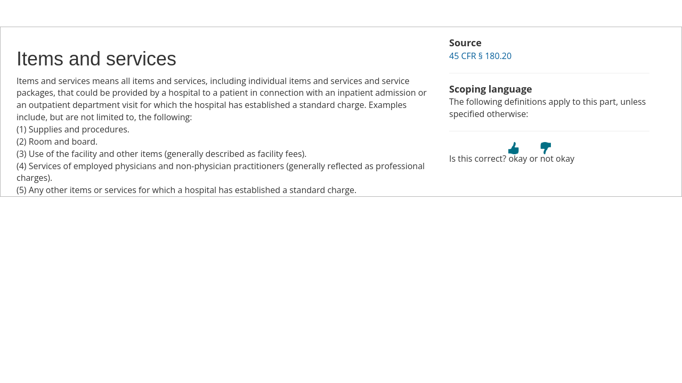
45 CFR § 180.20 (480, 56)
